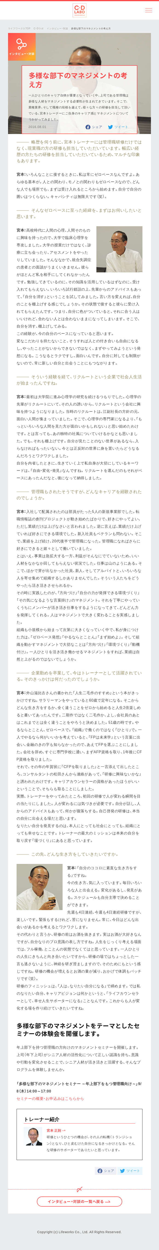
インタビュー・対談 (57, 28)
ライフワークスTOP (19, 28)
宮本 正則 (54, 1130)
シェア (97, 126)
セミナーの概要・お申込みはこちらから (50, 1098)
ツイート (121, 126)
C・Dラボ (38, 28)
